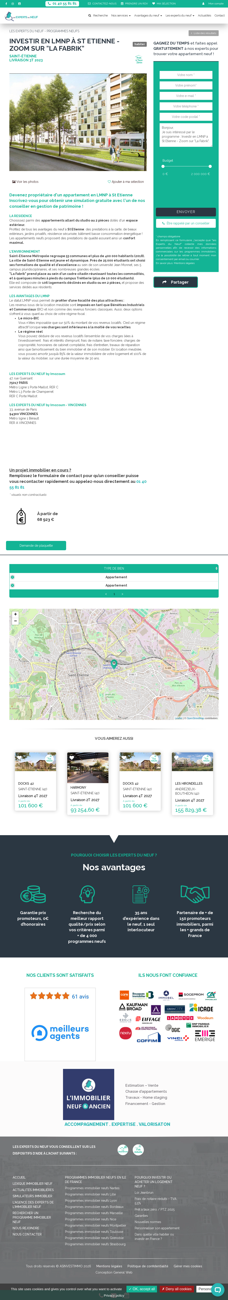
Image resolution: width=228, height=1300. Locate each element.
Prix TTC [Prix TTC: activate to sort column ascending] (83, 568)
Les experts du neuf (180, 15)
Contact (220, 15)
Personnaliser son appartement (157, 1228)
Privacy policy (114, 1295)
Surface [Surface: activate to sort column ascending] (57, 568)
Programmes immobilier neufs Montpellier (95, 1225)
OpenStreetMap (195, 718)
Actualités (204, 15)
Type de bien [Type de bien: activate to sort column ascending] (27, 568)
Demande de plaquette (36, 545)
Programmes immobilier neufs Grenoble (94, 1238)
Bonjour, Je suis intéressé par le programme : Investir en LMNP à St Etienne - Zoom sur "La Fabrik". (186, 135)
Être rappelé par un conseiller (186, 223)
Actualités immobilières (33, 1190)
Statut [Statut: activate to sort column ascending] (189, 568)
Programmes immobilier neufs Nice (90, 1219)
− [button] (15, 621)
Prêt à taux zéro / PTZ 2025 (155, 1209)
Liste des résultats (203, 33)
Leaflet (178, 718)
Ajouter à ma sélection (126, 181)
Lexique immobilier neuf (33, 1183)
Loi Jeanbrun (144, 1192)
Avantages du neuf (148, 15)
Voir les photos (25, 181)
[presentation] (192, 191)
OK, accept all (142, 1289)
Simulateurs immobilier (32, 1196)
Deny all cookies (177, 1289)
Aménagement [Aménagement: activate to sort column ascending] (138, 568)
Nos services (121, 15)
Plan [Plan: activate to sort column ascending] (167, 568)
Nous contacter (27, 1234)
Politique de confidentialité (148, 1266)
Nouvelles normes (148, 1222)
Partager (176, 282)
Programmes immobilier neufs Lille (90, 1194)
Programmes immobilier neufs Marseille (94, 1213)
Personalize (208, 1289)
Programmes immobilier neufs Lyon (91, 1200)
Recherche (98, 15)
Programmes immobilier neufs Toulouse (94, 1231)
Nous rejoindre (26, 1228)
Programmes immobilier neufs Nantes (92, 1188)
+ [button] (15, 614)
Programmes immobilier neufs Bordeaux (94, 1207)
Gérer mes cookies (188, 1266)
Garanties (141, 1215)
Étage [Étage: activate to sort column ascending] (108, 568)
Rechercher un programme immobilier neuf (32, 1217)
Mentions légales (184, 263)
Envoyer (186, 212)
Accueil (19, 1177)
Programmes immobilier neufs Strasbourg (95, 1244)
